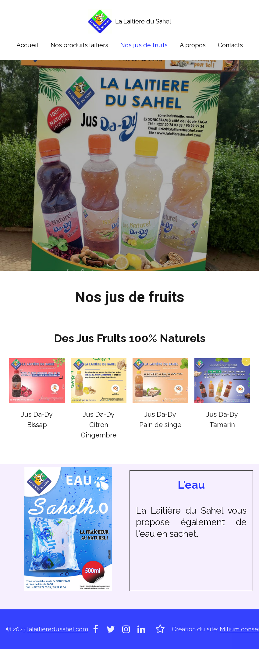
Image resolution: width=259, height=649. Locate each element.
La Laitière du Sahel (143, 21)
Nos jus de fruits (144, 45)
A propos (193, 45)
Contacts (230, 45)
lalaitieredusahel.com (57, 629)
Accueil (27, 45)
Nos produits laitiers (79, 45)
